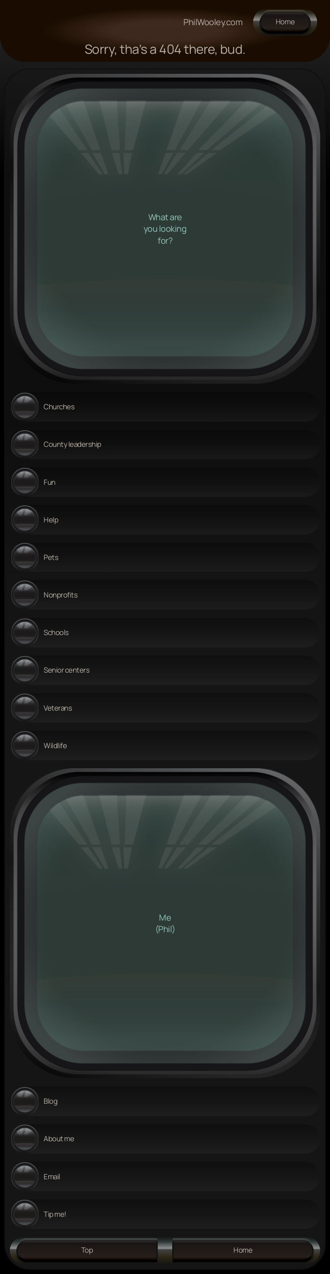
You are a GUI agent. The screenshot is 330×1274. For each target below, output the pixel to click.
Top (87, 1250)
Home (285, 21)
